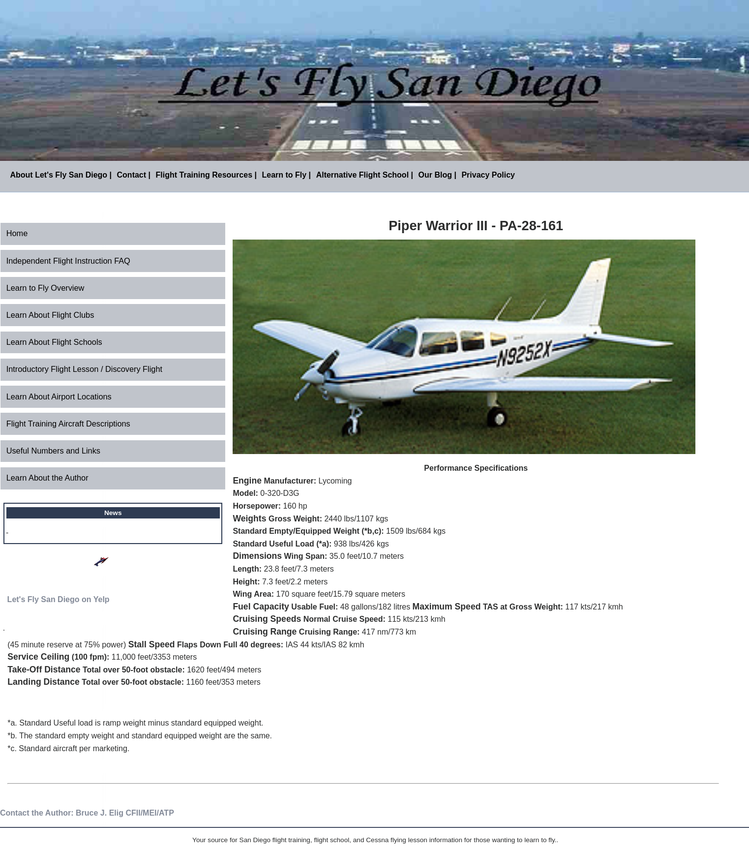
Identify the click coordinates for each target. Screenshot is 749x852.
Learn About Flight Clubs (50, 314)
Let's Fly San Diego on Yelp (58, 599)
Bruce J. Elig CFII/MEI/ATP (125, 813)
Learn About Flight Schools (54, 341)
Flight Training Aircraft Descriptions (68, 423)
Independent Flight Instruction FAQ (68, 260)
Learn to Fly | (286, 175)
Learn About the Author (47, 477)
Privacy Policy (488, 175)
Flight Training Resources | (206, 175)
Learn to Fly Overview (45, 287)
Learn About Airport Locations (59, 396)
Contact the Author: (37, 813)
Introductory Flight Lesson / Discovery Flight (84, 369)
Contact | (133, 175)
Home (17, 233)
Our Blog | (437, 175)
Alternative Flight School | (364, 175)
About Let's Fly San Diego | (61, 175)
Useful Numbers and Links (53, 450)
